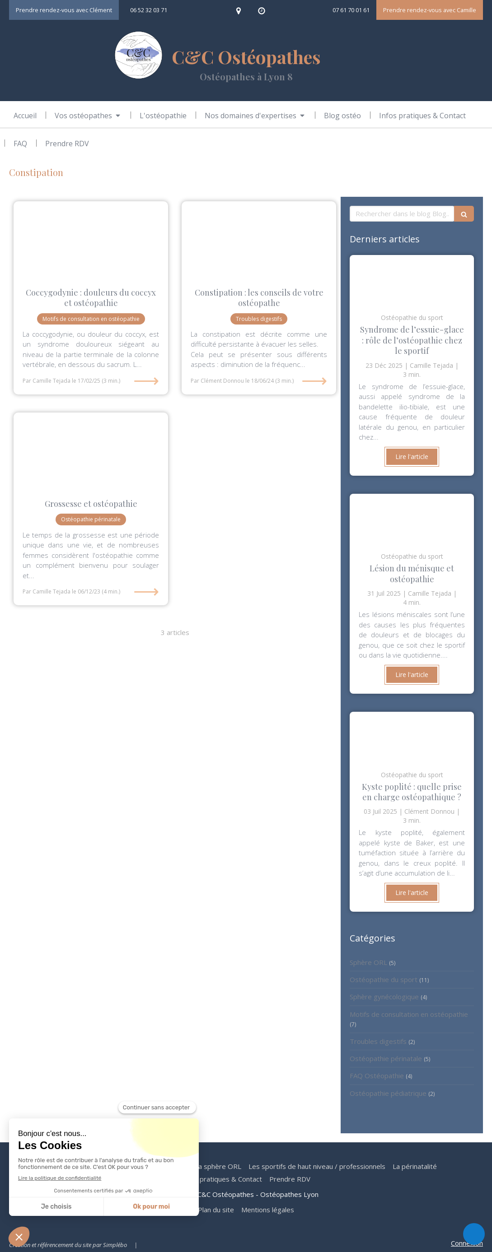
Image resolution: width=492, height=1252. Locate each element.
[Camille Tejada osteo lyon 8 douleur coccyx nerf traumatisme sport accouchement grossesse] (91, 239)
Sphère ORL (368, 962)
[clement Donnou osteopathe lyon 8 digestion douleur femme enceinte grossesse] (259, 239)
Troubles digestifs (378, 1041)
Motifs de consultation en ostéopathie (409, 1014)
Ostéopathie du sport (383, 979)
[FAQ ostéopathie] (20, 143)
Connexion (467, 1242)
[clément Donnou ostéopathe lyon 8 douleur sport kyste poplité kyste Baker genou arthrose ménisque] (412, 736)
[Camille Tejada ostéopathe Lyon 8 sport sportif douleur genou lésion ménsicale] (412, 518)
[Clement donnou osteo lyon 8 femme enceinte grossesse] (91, 451)
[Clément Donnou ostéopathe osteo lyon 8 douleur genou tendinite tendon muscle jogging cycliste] (412, 280)
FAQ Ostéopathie (377, 1075)
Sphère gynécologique (384, 996)
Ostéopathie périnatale (386, 1058)
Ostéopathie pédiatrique (388, 1093)
